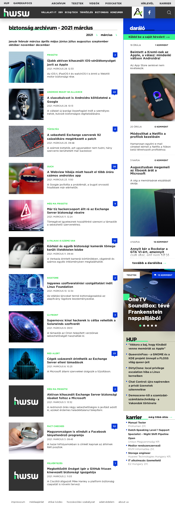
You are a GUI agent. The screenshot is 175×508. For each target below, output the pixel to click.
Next (170, 296)
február (23, 41)
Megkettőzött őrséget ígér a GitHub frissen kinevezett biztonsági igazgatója (79, 470)
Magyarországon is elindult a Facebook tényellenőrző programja (76, 433)
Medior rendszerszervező (144, 445)
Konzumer (116, 12)
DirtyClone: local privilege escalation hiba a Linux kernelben (146, 372)
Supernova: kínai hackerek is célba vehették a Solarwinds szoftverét (81, 322)
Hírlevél (147, 3)
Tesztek (77, 3)
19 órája (135, 45)
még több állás (158, 417)
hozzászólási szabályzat (81, 502)
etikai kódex (55, 502)
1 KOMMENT (161, 45)
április (45, 41)
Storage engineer (139, 453)
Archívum (58, 3)
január (13, 41)
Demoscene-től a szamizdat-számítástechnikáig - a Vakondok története (148, 399)
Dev (60, 12)
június (63, 41)
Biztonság (101, 12)
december (43, 45)
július (72, 41)
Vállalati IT (48, 12)
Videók (94, 3)
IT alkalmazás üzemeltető (144, 460)
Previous (128, 296)
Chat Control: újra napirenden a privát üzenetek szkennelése (149, 385)
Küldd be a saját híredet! (149, 37)
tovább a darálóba (147, 263)
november (28, 45)
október (14, 45)
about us (124, 502)
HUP (6, 3)
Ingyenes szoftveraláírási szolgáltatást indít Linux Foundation (79, 285)
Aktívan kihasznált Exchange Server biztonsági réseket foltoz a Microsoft (82, 396)
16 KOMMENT (161, 242)
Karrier (165, 3)
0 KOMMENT (161, 126)
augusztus (84, 41)
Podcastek (113, 3)
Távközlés (86, 12)
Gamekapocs (22, 3)
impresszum (18, 502)
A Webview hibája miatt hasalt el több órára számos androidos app (80, 173)
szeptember (100, 41)
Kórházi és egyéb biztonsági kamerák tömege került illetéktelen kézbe (81, 248)
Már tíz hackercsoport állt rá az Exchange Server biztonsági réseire (78, 211)
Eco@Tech (71, 12)
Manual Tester (137, 422)
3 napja (135, 160)
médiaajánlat (36, 502)
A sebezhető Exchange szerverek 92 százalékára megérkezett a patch (74, 137)
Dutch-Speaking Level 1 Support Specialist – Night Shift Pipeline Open (148, 434)
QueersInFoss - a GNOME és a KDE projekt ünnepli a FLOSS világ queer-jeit (149, 358)
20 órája (136, 127)
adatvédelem (106, 502)
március (34, 41)
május (54, 41)
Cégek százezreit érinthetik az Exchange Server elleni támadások (77, 360)
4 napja (135, 242)
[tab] (140, 326)
